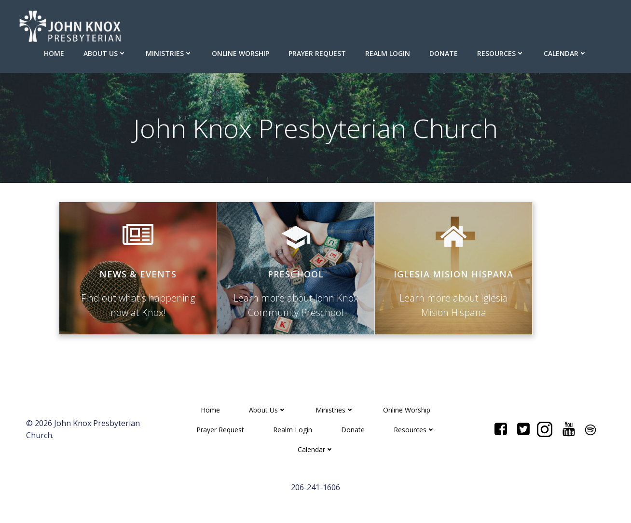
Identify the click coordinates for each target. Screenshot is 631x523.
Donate (443, 53)
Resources (500, 53)
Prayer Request (317, 53)
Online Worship (240, 53)
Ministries (169, 53)
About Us (104, 53)
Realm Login (387, 53)
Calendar (565, 53)
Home (54, 53)
